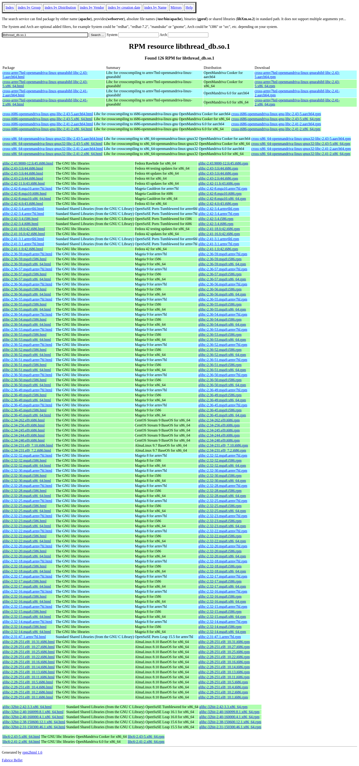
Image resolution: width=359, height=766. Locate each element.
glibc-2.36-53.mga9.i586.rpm (219, 335)
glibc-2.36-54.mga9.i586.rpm (219, 319)
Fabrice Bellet (12, 760)
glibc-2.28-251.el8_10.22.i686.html (29, 657)
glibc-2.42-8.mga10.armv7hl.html (27, 188)
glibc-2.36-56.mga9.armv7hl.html (27, 284)
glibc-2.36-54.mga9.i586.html (24, 319)
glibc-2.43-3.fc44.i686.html (23, 168)
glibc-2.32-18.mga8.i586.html (24, 566)
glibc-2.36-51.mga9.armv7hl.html (27, 360)
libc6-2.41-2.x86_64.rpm (146, 742)
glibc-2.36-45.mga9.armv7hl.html (27, 405)
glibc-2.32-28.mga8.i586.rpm (219, 491)
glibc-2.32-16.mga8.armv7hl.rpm (222, 591)
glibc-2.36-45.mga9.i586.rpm (219, 410)
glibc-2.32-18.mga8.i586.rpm (219, 566)
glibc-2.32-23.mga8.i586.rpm (219, 521)
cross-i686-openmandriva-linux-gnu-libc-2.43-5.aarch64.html (48, 114)
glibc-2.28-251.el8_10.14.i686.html (29, 667)
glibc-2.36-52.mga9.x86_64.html (27, 355)
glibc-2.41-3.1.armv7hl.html (23, 244)
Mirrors (176, 7)
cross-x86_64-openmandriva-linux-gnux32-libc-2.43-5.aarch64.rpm (301, 139)
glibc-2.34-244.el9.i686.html (24, 435)
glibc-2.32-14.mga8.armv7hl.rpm (222, 622)
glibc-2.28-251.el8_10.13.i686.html (29, 672)
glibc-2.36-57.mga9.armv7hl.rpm (222, 269)
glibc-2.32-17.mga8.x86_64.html (27, 586)
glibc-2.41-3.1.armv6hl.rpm (218, 239)
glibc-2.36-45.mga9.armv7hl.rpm (222, 405)
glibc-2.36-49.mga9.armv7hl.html (27, 390)
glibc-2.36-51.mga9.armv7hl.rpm (222, 360)
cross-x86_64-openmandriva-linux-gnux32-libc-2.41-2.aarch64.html (53, 149)
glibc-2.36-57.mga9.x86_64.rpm (222, 279)
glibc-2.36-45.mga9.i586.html (24, 410)
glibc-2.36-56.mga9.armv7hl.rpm (222, 284)
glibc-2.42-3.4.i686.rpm (215, 224)
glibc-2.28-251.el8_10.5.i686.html (28, 682)
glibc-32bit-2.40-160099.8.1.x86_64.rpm (229, 712)
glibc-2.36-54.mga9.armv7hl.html (27, 314)
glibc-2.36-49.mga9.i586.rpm (219, 395)
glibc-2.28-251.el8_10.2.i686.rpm (223, 692)
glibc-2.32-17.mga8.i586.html (24, 581)
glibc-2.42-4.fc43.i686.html (23, 204)
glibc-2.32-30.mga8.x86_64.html (27, 481)
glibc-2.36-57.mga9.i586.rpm (219, 274)
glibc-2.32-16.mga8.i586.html (24, 596)
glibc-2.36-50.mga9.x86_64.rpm (222, 385)
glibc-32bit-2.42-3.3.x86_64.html (27, 707)
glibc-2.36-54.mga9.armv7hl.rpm (222, 314)
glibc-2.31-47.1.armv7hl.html (24, 637)
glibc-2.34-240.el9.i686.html (24, 440)
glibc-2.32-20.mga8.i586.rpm (219, 551)
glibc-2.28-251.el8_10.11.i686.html (28, 677)
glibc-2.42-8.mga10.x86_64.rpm (222, 199)
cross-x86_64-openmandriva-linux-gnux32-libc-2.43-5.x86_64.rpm (300, 144)
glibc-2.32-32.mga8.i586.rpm (219, 460)
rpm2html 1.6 (32, 752)
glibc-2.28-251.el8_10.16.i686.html (29, 662)
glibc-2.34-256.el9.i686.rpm (218, 425)
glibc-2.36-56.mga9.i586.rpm (219, 289)
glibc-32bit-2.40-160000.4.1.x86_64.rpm (229, 717)
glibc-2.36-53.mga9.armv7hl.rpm (222, 329)
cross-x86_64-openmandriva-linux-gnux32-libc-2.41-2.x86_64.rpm (300, 154)
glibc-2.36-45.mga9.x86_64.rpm (222, 415)
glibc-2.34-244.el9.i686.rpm (218, 435)
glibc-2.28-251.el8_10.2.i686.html (28, 692)
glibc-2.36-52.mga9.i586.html (24, 350)
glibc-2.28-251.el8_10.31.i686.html (29, 642)
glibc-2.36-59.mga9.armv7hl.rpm (222, 254)
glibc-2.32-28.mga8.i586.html (24, 491)
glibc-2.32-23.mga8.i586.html (24, 521)
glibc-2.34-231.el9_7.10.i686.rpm (223, 445)
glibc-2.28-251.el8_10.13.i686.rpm (224, 672)
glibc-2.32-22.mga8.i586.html (24, 536)
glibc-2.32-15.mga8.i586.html (24, 612)
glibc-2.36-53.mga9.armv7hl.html (27, 329)
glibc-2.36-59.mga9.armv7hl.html (27, 254)
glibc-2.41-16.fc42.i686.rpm (219, 234)
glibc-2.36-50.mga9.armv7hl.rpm (222, 375)
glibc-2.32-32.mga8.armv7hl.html (27, 455)
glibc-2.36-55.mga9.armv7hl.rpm (222, 299)
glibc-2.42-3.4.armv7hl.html (23, 214)
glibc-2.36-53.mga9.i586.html (24, 335)
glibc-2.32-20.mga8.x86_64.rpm (222, 556)
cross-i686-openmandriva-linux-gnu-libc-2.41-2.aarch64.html (48, 124)
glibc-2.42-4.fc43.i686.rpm (218, 204)
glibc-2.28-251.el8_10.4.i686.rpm (223, 687)
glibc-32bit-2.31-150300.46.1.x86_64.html (34, 727)
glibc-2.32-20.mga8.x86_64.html (27, 556)
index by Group (29, 7)
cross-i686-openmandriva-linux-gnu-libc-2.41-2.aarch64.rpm (276, 124)
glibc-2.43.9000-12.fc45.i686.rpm (223, 163)
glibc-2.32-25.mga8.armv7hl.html (27, 501)
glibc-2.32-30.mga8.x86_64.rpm (222, 481)
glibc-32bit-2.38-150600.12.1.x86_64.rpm (230, 722)
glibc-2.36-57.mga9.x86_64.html (27, 279)
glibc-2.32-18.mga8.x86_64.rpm (222, 571)
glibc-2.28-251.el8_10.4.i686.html (28, 687)
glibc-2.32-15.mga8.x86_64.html (27, 617)
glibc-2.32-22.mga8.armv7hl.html (27, 531)
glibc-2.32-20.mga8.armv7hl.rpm (222, 546)
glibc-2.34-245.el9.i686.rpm (218, 430)
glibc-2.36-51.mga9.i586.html (24, 365)
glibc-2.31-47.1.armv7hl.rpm (219, 637)
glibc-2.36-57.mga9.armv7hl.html (27, 269)
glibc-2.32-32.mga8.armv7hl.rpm (222, 455)
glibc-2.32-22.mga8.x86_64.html (27, 541)
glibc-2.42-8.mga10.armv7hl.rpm (222, 188)
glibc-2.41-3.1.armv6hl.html (23, 239)
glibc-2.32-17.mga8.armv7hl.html (27, 576)
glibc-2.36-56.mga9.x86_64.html (27, 294)
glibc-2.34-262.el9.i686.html (24, 420)
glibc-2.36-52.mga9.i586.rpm (219, 350)
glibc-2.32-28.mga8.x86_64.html (27, 496)
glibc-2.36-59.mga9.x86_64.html (27, 264)
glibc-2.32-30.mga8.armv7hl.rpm (222, 471)
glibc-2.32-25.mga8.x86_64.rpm (222, 511)
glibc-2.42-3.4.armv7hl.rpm (218, 214)
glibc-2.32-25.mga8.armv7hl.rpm (222, 501)
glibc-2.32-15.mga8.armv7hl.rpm (222, 606)
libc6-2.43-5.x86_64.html (21, 737)
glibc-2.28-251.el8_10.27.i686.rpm (224, 647)
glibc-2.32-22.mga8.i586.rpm (219, 536)
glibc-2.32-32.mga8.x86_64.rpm (222, 465)
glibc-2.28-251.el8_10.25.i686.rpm (224, 652)
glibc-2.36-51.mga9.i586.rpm (219, 365)
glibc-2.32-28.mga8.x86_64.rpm (222, 496)
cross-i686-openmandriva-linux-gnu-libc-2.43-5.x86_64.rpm (275, 119)
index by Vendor (92, 7)
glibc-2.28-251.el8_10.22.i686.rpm (224, 657)
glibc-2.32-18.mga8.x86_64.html (27, 571)
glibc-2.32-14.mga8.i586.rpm (219, 627)
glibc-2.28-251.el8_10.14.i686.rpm (224, 667)
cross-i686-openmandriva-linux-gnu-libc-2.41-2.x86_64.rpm (275, 129)
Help (189, 7)
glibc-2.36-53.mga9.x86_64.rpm (222, 340)
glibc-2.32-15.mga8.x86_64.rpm (222, 617)
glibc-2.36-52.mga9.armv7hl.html (27, 345)
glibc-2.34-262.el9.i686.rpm (218, 420)
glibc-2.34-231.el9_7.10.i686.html (28, 445)
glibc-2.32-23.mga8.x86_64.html (27, 526)
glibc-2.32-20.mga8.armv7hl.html (27, 546)
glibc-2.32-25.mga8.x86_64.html (27, 511)
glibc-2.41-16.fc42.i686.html (24, 234)
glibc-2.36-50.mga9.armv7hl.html (27, 375)
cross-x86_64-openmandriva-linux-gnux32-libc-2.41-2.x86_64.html (52, 154)
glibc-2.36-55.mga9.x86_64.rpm (222, 309)
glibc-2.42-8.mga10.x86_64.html (27, 199)
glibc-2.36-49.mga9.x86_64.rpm (222, 400)
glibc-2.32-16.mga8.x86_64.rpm (222, 601)
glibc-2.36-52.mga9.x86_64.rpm (222, 355)
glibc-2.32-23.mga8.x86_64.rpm (222, 526)
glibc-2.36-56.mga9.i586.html (24, 289)
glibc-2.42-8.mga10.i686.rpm (219, 194)
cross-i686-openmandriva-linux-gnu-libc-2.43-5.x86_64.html (47, 119)
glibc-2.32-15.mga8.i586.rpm (219, 612)
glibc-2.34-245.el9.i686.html (24, 430)
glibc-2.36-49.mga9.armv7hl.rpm (222, 390)
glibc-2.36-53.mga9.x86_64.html (27, 340)
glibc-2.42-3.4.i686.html (20, 224)
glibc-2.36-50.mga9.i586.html (24, 380)
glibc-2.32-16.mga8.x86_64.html (27, 601)
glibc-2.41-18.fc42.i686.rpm (219, 229)
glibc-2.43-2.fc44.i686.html (23, 178)
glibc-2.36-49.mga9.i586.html (24, 395)
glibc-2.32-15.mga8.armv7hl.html (27, 606)
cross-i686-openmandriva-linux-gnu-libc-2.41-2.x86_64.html (47, 129)
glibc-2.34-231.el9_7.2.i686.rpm (222, 450)
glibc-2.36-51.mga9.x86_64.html (27, 370)
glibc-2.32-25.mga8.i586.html (24, 506)
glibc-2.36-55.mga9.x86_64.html (27, 309)
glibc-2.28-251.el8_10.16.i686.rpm (224, 662)
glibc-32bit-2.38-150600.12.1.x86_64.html (34, 722)
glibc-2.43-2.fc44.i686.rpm (218, 178)
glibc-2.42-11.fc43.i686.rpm (219, 183)
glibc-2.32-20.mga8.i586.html (24, 551)
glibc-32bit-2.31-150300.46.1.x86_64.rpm (230, 727)
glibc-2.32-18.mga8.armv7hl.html (27, 561)
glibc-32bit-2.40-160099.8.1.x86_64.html (33, 712)
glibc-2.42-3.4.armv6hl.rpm (218, 209)
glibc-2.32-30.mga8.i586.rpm (219, 476)
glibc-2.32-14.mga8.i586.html (24, 627)
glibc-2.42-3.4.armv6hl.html (23, 209)
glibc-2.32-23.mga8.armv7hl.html (27, 516)
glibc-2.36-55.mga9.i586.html (24, 304)
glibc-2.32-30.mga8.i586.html (24, 476)
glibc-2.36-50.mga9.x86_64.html (27, 385)
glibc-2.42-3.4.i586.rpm (215, 219)
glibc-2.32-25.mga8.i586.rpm (219, 506)
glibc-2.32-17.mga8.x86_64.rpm (222, 586)
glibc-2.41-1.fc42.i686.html (23, 249)
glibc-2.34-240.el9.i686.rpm (218, 440)
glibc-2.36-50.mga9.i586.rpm (219, 380)
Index (9, 7)
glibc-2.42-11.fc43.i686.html (24, 183)
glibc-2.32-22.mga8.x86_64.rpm (222, 541)
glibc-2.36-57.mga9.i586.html (24, 274)
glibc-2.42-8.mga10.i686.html (24, 194)
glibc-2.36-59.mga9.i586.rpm (219, 259)
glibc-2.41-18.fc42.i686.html (24, 229)
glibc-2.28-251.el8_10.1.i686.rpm (223, 697)
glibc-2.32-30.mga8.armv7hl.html (27, 471)
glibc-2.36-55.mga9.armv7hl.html (27, 299)
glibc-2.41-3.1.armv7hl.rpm (218, 244)
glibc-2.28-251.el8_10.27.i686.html (29, 647)
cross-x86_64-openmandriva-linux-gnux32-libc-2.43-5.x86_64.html (52, 144)
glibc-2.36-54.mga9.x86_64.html (27, 324)
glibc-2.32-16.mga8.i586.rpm (219, 596)
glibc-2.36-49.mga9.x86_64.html (27, 400)
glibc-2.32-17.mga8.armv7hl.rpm (222, 576)
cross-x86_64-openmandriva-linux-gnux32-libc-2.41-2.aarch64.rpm (301, 149)
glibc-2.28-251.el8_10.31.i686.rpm (224, 642)
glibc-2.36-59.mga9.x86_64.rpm (222, 264)
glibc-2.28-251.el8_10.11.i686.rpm (224, 677)
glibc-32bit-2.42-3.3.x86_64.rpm (223, 707)
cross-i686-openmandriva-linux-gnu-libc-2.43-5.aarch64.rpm (276, 114)
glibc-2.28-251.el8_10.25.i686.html (29, 652)
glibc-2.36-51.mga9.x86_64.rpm (222, 370)
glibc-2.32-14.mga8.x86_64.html (27, 632)
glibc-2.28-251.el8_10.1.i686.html (28, 697)
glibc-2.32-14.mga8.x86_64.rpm (222, 632)
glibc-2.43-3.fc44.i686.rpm (218, 168)
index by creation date (124, 7)
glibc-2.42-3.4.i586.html (20, 219)
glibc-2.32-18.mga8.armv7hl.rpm (222, 561)
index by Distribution (60, 7)
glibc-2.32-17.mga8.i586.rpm (219, 581)
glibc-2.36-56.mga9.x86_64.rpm (222, 294)
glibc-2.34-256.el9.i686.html (24, 425)
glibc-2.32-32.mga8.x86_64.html (27, 465)
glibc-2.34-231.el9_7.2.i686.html (27, 450)
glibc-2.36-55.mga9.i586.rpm (219, 304)
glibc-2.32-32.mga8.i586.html (24, 460)
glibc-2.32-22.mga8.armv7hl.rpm (222, 531)
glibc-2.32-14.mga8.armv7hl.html (27, 622)
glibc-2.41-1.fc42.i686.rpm (218, 249)
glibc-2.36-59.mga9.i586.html (24, 259)
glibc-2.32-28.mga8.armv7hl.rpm (222, 486)
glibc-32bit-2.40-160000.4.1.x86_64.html (33, 717)
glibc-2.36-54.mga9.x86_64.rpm (222, 324)
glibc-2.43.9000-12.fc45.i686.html (28, 163)
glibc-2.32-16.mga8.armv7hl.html (27, 591)
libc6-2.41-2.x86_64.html (21, 742)
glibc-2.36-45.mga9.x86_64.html (27, 415)
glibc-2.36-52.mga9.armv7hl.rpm (222, 345)
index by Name (155, 7)
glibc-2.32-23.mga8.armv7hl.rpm (222, 516)
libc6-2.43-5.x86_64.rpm (146, 737)
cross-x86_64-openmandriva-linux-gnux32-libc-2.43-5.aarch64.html (53, 139)
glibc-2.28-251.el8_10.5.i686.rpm (223, 682)
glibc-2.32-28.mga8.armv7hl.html (27, 486)
